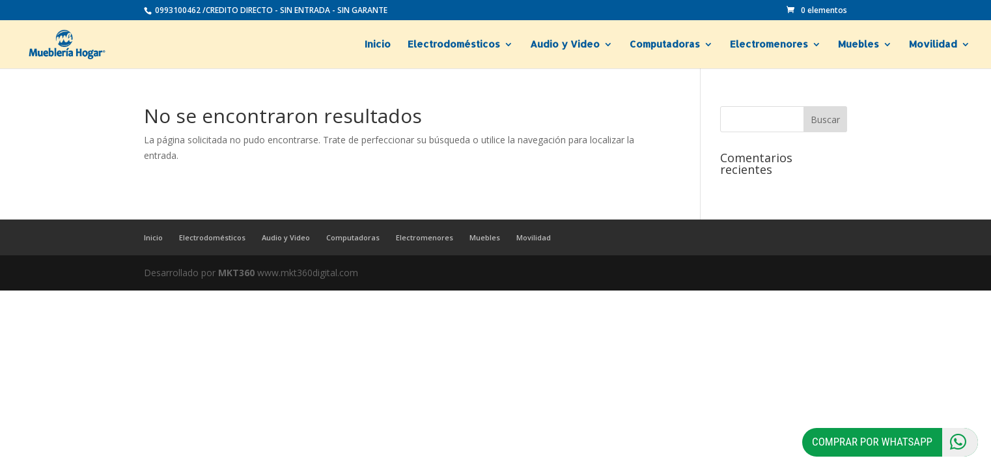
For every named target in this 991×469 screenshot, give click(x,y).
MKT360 (236, 272)
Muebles (858, 45)
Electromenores (769, 45)
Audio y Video (565, 45)
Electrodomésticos (454, 45)
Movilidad (933, 45)
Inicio (378, 45)
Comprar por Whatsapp (895, 442)
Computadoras (665, 45)
